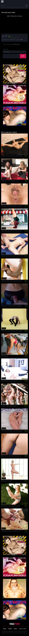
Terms (10, 628)
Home (4, 628)
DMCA (15, 628)
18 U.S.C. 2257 (22, 628)
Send (23, 56)
